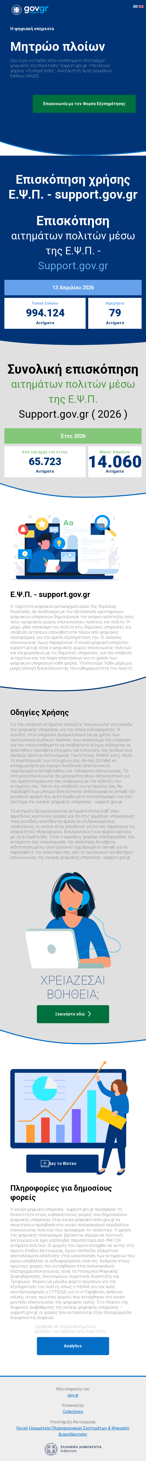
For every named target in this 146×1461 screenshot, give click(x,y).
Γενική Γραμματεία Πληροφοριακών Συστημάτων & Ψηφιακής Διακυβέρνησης (73, 1431)
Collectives (73, 1411)
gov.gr (73, 1395)
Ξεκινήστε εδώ (73, 1014)
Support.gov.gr (73, 265)
